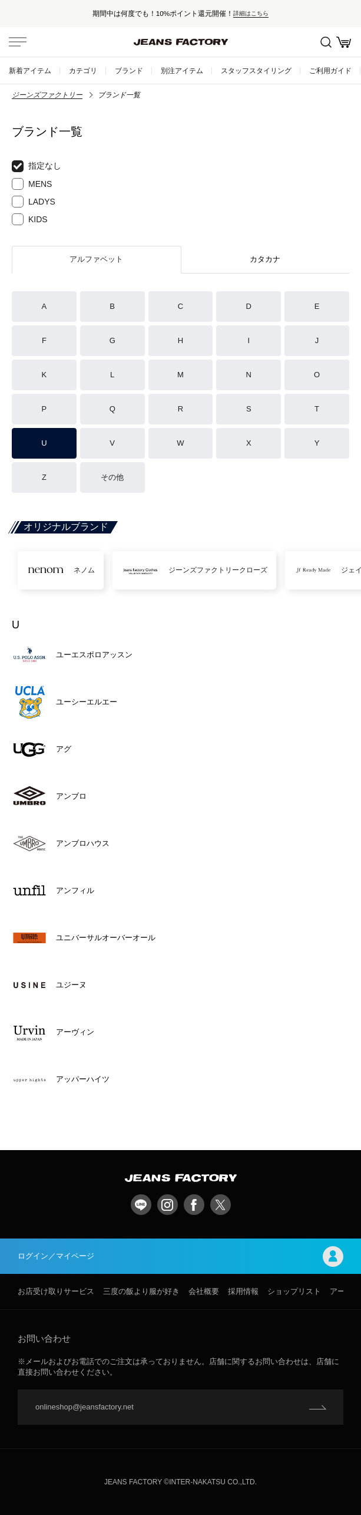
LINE (141, 1204)
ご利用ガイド (330, 70)
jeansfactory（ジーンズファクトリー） (181, 42)
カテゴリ (83, 70)
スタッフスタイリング (256, 70)
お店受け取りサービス (56, 1291)
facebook (194, 1204)
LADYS (33, 202)
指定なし (36, 166)
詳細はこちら (251, 13)
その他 (112, 477)
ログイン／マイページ (180, 1256)
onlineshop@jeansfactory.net (84, 1406)
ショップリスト (294, 1291)
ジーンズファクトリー (47, 95)
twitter (220, 1204)
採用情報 (243, 1291)
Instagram (167, 1204)
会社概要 (203, 1291)
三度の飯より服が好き (141, 1291)
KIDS (30, 219)
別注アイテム (182, 70)
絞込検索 (326, 42)
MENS (32, 184)
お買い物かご (343, 42)
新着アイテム (30, 70)
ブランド (129, 70)
